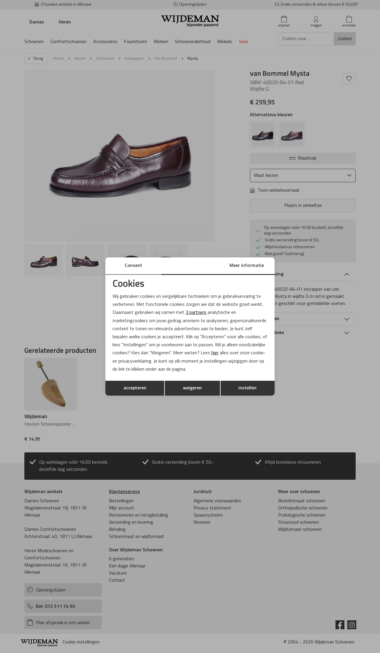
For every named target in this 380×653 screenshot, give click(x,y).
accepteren (135, 388)
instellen (247, 388)
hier (214, 353)
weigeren (192, 388)
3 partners (196, 312)
